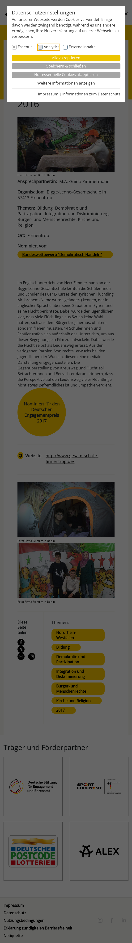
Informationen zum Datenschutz (91, 94)
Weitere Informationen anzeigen (66, 83)
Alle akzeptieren (66, 57)
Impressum (48, 94)
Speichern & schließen (66, 66)
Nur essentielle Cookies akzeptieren (66, 74)
